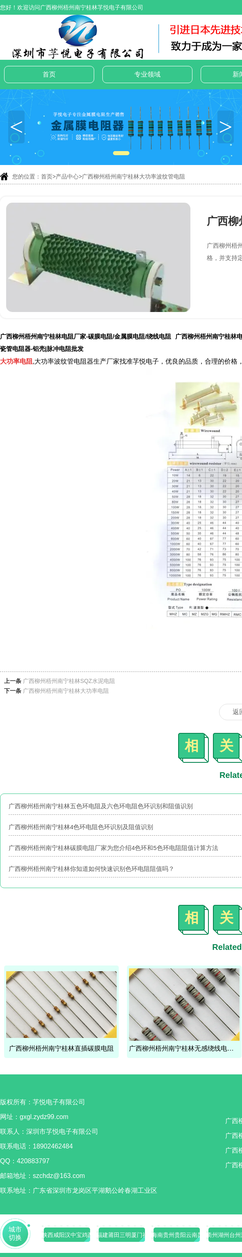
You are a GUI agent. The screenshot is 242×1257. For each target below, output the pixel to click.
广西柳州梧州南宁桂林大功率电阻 (66, 690)
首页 (49, 74)
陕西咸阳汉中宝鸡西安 (67, 1235)
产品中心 (67, 176)
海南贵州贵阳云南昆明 (177, 1235)
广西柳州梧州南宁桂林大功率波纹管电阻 (133, 176)
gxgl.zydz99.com (44, 1116)
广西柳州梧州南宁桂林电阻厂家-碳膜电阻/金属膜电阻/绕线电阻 (85, 336)
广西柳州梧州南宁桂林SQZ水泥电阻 (69, 681)
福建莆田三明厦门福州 (122, 1235)
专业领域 (147, 74)
